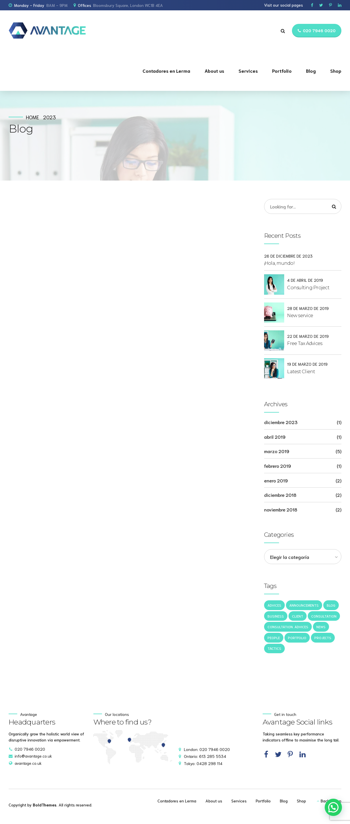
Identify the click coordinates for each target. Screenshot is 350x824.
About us (214, 71)
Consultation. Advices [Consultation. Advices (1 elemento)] (288, 626)
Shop (335, 71)
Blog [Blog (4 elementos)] (331, 605)
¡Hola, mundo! (279, 263)
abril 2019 (274, 437)
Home (32, 117)
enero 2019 (276, 480)
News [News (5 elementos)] (321, 626)
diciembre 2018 (280, 495)
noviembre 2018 (280, 509)
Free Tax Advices (304, 343)
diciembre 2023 (280, 422)
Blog (311, 71)
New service (300, 315)
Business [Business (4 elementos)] (276, 616)
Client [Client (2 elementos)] (297, 616)
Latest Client (301, 371)
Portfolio (282, 71)
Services (248, 71)
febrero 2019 (277, 466)
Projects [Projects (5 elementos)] (322, 637)
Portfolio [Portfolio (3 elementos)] (297, 637)
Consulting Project (308, 287)
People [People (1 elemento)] (274, 637)
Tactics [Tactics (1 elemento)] (274, 648)
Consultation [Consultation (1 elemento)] (323, 616)
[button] (333, 807)
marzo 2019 (276, 451)
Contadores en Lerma (166, 71)
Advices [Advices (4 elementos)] (274, 605)
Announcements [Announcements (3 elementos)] (304, 605)
